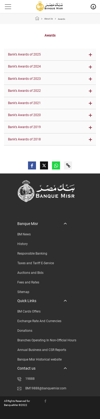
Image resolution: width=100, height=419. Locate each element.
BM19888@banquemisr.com (41, 388)
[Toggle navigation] (6, 7)
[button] (50, 55)
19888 (26, 379)
